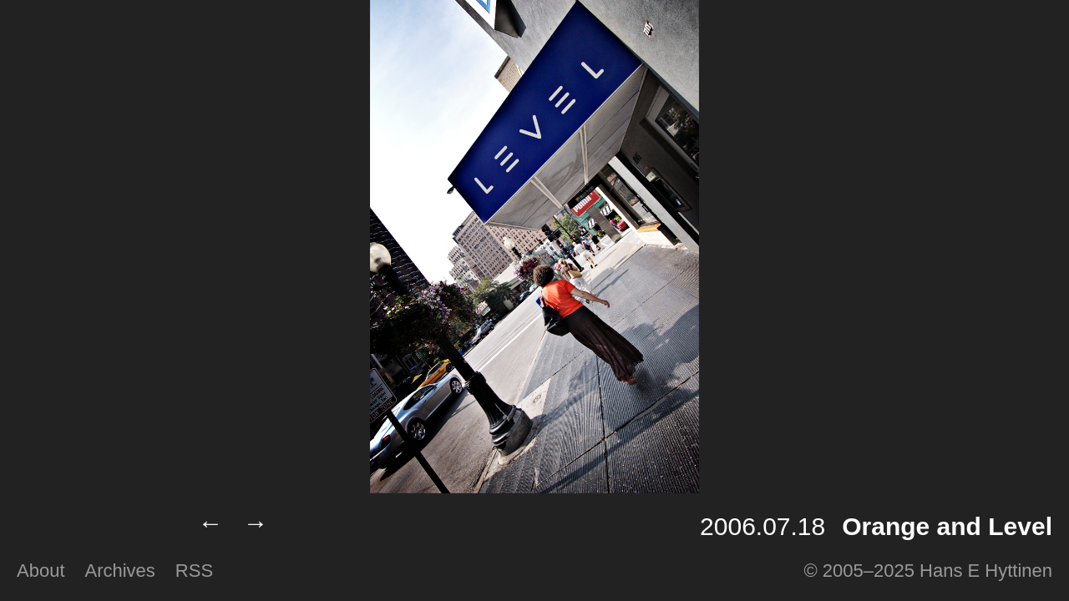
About (41, 570)
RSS (194, 570)
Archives (120, 570)
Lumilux (94, 526)
